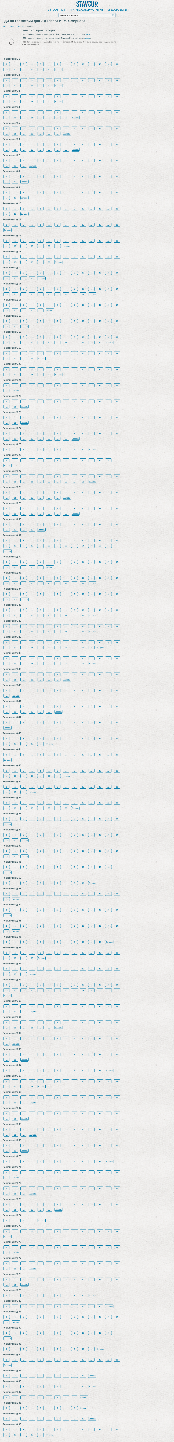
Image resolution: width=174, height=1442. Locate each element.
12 (100, 64)
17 (24, 69)
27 (108, 546)
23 (75, 294)
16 (15, 69)
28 (117, 990)
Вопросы (58, 69)
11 (91, 64)
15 (6, 69)
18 (32, 69)
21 (57, 118)
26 (100, 342)
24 (83, 294)
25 (91, 342)
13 (108, 64)
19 (40, 69)
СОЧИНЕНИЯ (60, 9)
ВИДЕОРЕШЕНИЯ (118, 9)
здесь (87, 34)
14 (117, 64)
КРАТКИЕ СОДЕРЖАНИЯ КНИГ (88, 9)
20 (49, 69)
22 (66, 118)
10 (83, 64)
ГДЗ (49, 9)
